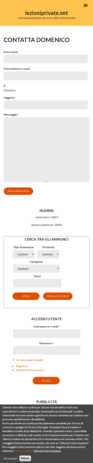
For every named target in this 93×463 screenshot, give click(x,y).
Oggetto (10, 97)
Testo (37, 276)
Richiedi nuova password (30, 369)
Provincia (48, 247)
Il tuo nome (11, 51)
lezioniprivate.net (46, 12)
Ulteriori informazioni (47, 455)
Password (46, 343)
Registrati (22, 366)
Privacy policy (22, 455)
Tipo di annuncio (23, 247)
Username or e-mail (46, 326)
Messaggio (11, 114)
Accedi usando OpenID (29, 360)
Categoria (36, 261)
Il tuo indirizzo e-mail (17, 68)
